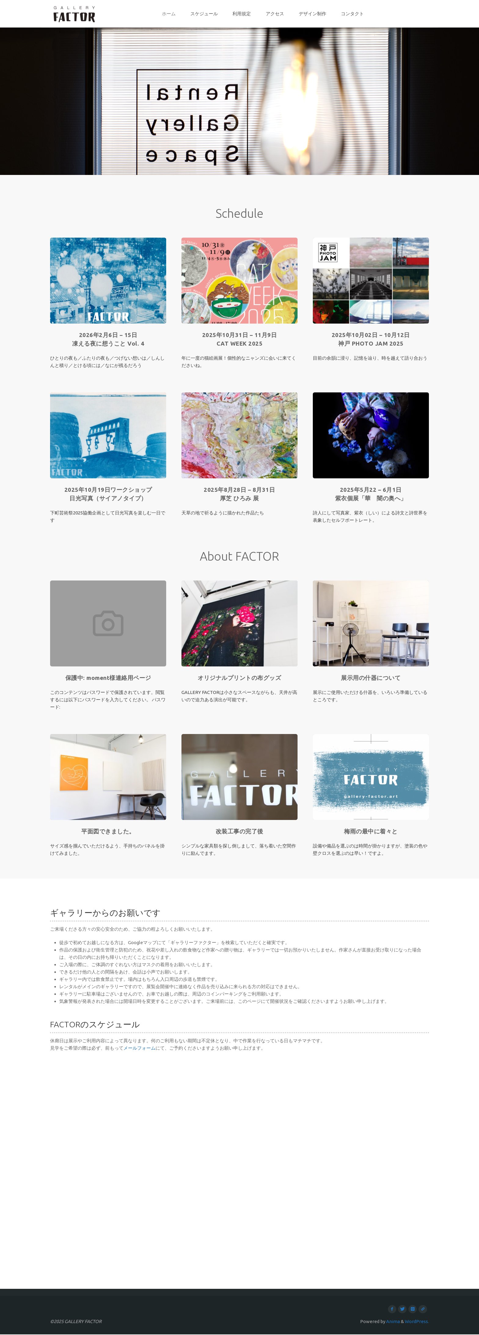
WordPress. (417, 1322)
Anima (392, 1322)
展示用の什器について (370, 678)
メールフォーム (139, 1048)
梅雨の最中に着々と (371, 831)
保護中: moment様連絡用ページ (108, 678)
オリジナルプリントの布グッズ (239, 678)
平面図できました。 (108, 831)
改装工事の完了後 (239, 831)
